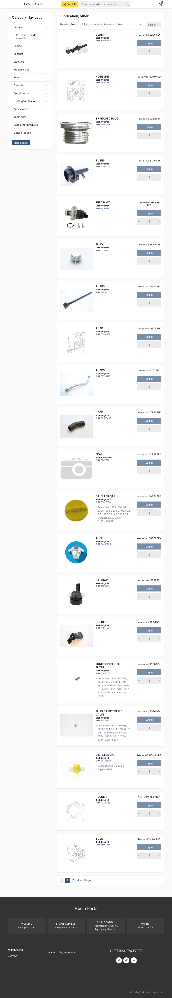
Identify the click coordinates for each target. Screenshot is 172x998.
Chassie (31, 85)
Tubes (100, 160)
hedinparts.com (26, 927)
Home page (21, 142)
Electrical (31, 61)
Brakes (31, 77)
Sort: (142, 24)
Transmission (31, 69)
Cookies (13, 955)
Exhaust (31, 53)
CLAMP (100, 34)
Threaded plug (107, 118)
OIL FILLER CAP (105, 496)
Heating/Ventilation (31, 101)
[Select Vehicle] (69, 4)
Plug (99, 244)
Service (31, 27)
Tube (99, 328)
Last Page (84, 880)
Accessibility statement (62, 952)
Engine (31, 45)
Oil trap (102, 580)
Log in (149, 43)
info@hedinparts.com (66, 927)
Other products (31, 132)
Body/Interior (31, 93)
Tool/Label (31, 116)
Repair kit (103, 202)
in (134, 960)
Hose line (103, 76)
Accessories (31, 109)
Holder (101, 622)
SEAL (99, 454)
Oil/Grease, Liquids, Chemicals (31, 36)
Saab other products (31, 124)
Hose (99, 412)
